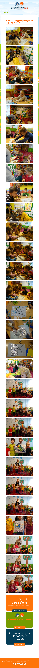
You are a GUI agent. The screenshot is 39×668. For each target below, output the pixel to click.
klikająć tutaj (19, 627)
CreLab (8, 661)
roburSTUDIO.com (21, 661)
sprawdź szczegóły (19, 610)
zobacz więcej (19, 644)
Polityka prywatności (28, 660)
